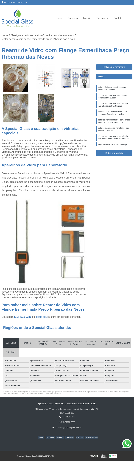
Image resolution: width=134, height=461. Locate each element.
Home (59, 18)
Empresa (73, 18)
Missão (87, 18)
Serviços (101, 18)
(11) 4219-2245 (23, 317)
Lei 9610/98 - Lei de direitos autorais (48, 394)
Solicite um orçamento (114, 67)
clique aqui (42, 317)
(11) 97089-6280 (67, 422)
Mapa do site (89, 437)
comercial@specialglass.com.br (67, 428)
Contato (118, 18)
